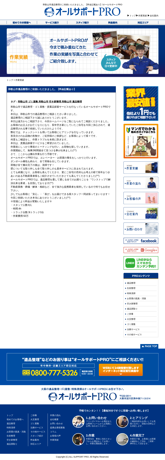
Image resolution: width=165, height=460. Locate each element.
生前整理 (131, 288)
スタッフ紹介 (36, 436)
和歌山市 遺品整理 (72, 101)
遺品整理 (131, 283)
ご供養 (130, 314)
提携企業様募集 (57, 427)
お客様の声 (55, 436)
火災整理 (131, 319)
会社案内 (154, 15)
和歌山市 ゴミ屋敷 (28, 101)
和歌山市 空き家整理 (50, 101)
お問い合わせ (56, 423)
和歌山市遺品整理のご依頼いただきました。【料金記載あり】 (42, 89)
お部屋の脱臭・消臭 (136, 298)
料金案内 (34, 440)
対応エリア (35, 444)
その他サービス (134, 334)
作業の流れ (55, 415)
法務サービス (133, 329)
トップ (133, 15)
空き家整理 (132, 303)
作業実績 (142, 15)
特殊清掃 (131, 293)
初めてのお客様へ (15, 419)
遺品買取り (132, 309)
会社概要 (54, 419)
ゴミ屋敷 (131, 324)
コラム (53, 431)
